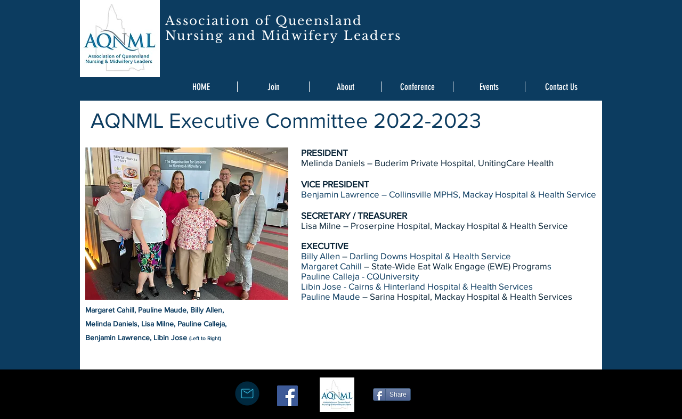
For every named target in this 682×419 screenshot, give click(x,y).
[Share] (392, 394)
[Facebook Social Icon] (287, 395)
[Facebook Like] (446, 393)
